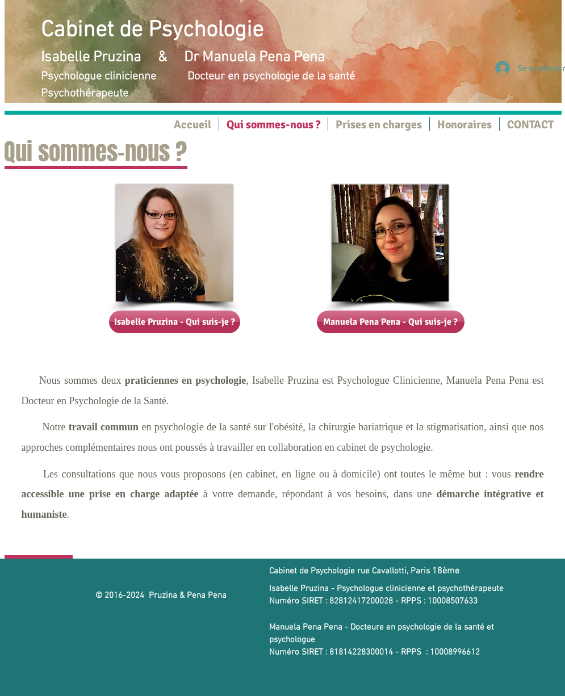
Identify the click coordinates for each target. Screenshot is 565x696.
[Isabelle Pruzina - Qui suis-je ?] (174, 322)
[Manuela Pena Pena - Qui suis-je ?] (390, 322)
